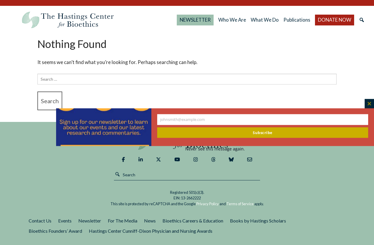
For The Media (122, 220)
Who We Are (232, 20)
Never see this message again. (215, 149)
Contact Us (40, 220)
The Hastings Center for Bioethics (67, 20)
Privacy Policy (207, 203)
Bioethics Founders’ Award (55, 231)
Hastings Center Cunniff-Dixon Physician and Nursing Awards (150, 231)
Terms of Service (240, 203)
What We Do (265, 20)
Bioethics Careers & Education (192, 220)
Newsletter (89, 220)
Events (65, 220)
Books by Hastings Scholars (258, 220)
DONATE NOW (334, 20)
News (150, 220)
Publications (296, 20)
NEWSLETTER (195, 20)
